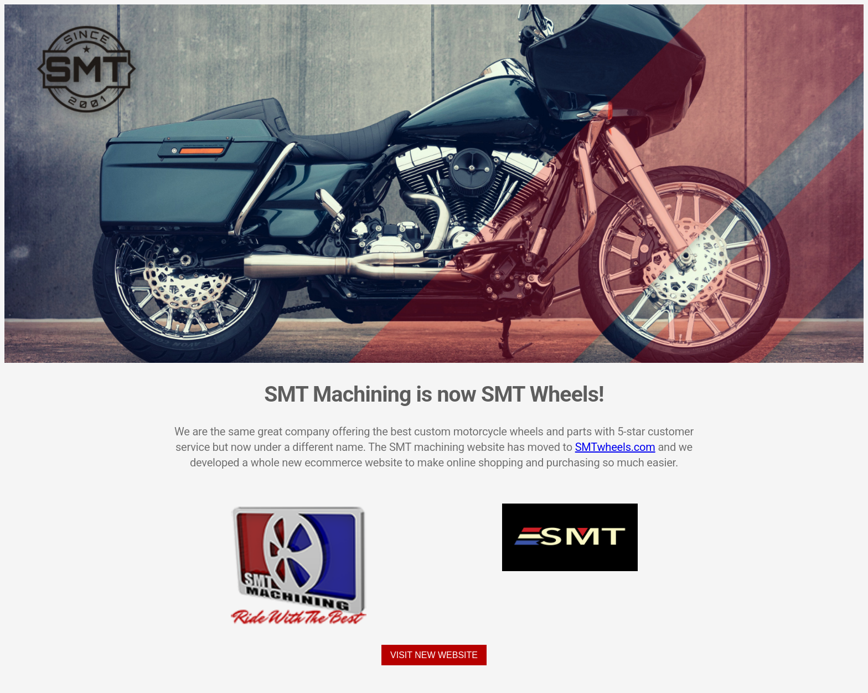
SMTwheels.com (615, 447)
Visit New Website (434, 655)
